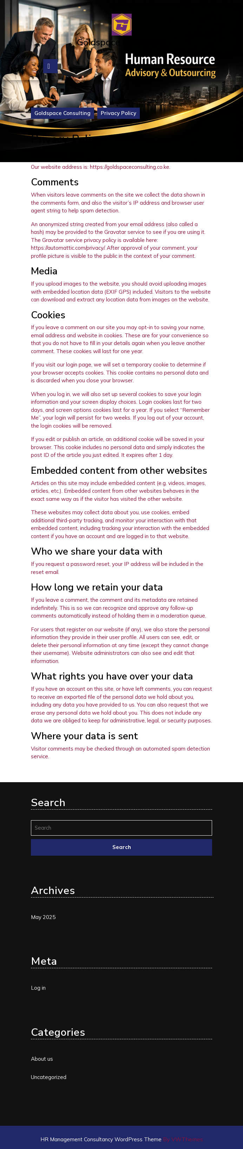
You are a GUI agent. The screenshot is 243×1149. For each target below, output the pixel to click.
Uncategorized (48, 1077)
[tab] (50, 66)
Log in (38, 987)
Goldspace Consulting (121, 42)
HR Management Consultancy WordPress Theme (101, 1139)
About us (42, 1058)
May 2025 (43, 917)
